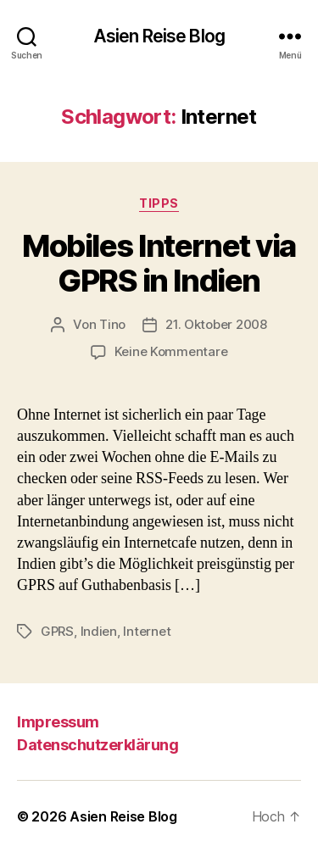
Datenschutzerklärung (97, 745)
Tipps (159, 203)
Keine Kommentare (171, 351)
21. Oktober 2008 (216, 324)
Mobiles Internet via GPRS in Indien (158, 263)
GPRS (57, 631)
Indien (99, 631)
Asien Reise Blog (159, 36)
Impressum (58, 722)
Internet (146, 631)
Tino (112, 324)
